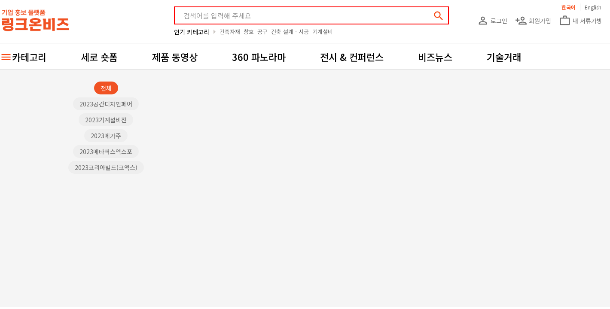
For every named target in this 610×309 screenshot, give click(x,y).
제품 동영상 (175, 57)
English (593, 7)
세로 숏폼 (99, 57)
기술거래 (504, 57)
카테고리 (29, 57)
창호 (249, 31)
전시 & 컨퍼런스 (352, 57)
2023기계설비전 (106, 119)
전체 (106, 88)
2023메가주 (106, 135)
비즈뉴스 (435, 57)
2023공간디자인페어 (105, 104)
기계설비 (322, 31)
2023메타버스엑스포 (105, 151)
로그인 (492, 20)
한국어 (568, 7)
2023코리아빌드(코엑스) (106, 167)
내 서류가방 (580, 20)
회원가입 (533, 20)
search (439, 16)
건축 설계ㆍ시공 (290, 31)
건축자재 (230, 31)
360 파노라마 (259, 57)
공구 (262, 31)
